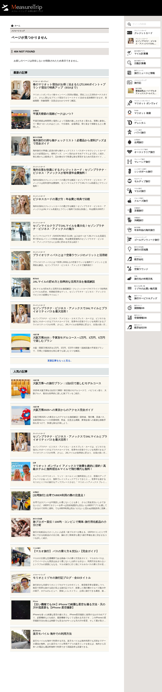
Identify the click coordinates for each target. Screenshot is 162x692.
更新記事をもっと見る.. (59, 360)
